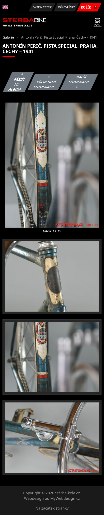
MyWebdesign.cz (65, 498)
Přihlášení (66, 7)
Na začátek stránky (52, 508)
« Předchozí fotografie (45, 82)
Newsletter (42, 7)
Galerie (8, 37)
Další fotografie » (79, 82)
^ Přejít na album (17, 82)
